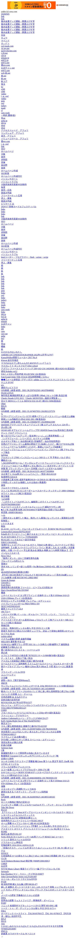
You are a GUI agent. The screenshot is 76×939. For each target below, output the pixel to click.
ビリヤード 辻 (7, 204)
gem (3, 101)
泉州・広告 (6, 190)
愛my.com (5, 65)
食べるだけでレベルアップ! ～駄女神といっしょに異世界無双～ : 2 (32, 436)
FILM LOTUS (7, 393)
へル (3, 515)
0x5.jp (3, 317)
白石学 (4, 866)
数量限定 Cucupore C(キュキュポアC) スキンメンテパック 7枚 (30, 756)
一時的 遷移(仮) (8, 115)
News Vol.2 (6, 556)
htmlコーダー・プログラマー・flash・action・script (24, 257)
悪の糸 (4, 653)
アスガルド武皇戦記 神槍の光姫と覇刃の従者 (22, 661)
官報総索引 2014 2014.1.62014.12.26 (17, 845)
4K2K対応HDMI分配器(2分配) (15, 572)
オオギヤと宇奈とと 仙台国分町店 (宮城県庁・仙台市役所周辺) (30, 441)
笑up (3, 118)
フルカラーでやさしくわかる (14, 488)
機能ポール (6, 460)
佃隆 (3, 786)
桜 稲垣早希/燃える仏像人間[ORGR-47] (19, 884)
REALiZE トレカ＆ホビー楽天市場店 (18, 540)
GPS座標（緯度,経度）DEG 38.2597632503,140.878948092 (27, 390)
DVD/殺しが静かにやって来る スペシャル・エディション (28, 740)
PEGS (3, 921)
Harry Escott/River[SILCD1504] (15, 590)
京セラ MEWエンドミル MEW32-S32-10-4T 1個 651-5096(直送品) (31, 401)
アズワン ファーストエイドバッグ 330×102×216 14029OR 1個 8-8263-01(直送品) (38, 368)
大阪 (3, 154)
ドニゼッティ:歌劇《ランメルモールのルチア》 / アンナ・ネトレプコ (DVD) (37, 805)
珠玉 (3, 84)
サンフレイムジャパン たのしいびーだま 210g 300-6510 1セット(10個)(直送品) (37, 686)
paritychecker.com (9, 51)
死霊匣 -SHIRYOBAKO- (12, 512)
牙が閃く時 (6, 427)
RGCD (4, 810)
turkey (3, 106)
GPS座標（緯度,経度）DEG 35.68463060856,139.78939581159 (29, 778)
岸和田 (4, 159)
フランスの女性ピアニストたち (15, 767)
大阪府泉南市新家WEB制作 (14, 184)
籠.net (3, 76)
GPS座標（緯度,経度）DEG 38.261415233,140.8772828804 (27, 471)
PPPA (3, 898)
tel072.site (5, 70)
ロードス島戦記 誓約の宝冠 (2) (15, 802)
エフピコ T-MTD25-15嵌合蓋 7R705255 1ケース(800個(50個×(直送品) (33, 655)
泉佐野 (4, 165)
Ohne (3, 404)
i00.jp (3, 123)
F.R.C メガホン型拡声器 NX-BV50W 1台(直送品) (23, 374)
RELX (4, 406)
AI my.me (5, 48)
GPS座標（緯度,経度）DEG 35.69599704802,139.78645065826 (29, 729)
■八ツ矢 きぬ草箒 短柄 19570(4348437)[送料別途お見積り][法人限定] (33, 510)
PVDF (3, 882)
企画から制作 (7, 758)
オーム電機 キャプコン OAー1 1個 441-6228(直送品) (25, 823)
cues (3, 331)
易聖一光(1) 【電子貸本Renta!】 (16, 680)
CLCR (4, 858)
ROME (4, 831)
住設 (3, 35)
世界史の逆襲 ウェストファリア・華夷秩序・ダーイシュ (27, 900)
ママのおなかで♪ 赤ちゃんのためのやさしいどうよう (26, 363)
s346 (3, 89)
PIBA (3, 911)
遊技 (3, 485)
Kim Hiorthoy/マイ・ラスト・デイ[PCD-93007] (22, 874)
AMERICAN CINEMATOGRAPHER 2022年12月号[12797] (27, 355)
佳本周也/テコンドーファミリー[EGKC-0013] (22, 821)
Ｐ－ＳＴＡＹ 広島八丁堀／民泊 (17, 658)
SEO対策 (5, 173)
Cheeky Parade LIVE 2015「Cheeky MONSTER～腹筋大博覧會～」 (31, 398)
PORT (3, 903)
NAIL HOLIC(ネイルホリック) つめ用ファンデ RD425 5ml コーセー (32, 837)
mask (3, 108)
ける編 (4, 677)
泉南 (3, 168)
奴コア (4, 81)
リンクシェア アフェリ (12, 133)
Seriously (5, 871)
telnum (4, 321)
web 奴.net (5, 73)
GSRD (4, 710)
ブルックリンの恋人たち (12, 561)
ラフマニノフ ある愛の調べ (14, 737)
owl (2, 103)
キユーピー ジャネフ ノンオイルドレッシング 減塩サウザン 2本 (31, 507)
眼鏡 (3, 408)
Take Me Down (7, 807)
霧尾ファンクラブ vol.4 (12, 609)
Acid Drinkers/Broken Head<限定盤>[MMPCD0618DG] (25, 861)
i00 (2, 329)
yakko (3, 94)
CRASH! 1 (5, 583)
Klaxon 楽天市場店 (9, 360)
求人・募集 (6, 198)
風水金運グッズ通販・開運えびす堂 (18, 21)
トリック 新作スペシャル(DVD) (16, 840)
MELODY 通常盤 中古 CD (13, 642)
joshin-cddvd (6, 636)
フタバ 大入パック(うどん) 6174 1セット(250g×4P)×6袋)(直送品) (30, 713)
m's (2, 385)
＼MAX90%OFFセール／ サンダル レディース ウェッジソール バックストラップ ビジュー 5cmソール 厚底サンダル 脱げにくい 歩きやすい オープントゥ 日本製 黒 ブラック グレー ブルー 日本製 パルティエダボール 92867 (38, 466)
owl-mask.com (7, 46)
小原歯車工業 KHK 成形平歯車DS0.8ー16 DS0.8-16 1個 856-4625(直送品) (34, 480)
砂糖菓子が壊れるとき (11, 647)
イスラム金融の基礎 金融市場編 (16, 639)
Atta (3, 924)
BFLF (3, 919)
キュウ (4, 38)
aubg (3, 336)
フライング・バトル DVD (13, 672)
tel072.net (5, 63)
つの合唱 (5, 499)
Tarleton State (7, 748)
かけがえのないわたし (11, 352)
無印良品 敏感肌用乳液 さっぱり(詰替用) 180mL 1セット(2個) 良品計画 (34, 395)
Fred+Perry (6, 585)
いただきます (7, 523)
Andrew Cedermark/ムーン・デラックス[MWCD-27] (24, 718)
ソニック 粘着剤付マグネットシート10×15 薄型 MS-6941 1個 (29, 905)
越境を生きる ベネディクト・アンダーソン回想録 (24, 792)
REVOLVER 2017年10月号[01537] (16, 702)
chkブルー (5, 612)
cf (2, 110)
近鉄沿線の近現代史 (10, 700)
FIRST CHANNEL (9, 542)
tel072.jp (4, 60)
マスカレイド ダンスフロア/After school (19, 366)
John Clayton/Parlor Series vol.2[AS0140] (19, 877)
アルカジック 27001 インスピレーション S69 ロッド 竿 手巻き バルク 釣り (35, 457)
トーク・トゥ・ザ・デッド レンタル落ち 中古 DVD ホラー (28, 908)
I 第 (2, 750)
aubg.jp (4, 121)
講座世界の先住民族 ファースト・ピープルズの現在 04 (27, 587)
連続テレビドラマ (9, 387)
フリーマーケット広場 (11, 195)
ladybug (4, 455)
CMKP (4, 863)
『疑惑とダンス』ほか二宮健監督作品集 (20, 558)
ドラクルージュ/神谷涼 (12, 842)
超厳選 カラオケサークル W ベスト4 (18, 934)
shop (3, 125)
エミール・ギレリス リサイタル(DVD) (19, 879)
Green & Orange (8, 580)
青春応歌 (5, 625)
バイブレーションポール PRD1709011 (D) (20, 604)
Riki (3, 794)
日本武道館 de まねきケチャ (14, 697)
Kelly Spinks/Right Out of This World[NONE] (20, 721)
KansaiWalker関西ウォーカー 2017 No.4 (19, 357)
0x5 (2, 338)
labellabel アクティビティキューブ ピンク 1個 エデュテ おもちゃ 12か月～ (35, 425)
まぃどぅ (5, 43)
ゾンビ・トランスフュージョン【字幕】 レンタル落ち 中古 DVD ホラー (35, 826)
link (2, 16)
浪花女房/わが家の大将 (12, 742)
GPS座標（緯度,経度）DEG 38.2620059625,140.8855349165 (28, 797)
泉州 (3, 157)
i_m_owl (5, 96)
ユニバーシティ (8, 675)
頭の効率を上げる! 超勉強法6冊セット (19, 818)
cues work (5, 113)
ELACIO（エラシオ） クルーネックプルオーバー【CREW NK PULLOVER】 (36, 529)
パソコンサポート (9, 179)
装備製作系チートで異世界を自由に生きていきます (25, 753)
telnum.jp (5, 58)
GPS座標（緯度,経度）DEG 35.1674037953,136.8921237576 (28, 411)
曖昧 (3, 346)
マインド (5, 41)
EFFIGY (4, 853)
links (3, 209)
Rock (3, 799)
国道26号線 (6, 193)
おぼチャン (6, 324)
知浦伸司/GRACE (9, 477)
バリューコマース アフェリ (14, 139)
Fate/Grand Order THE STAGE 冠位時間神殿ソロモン (25, 377)
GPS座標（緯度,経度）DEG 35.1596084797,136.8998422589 (28, 422)
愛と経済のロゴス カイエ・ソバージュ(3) (20, 650)
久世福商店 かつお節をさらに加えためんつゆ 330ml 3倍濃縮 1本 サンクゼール (37, 856)
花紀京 (4, 683)
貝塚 (3, 162)
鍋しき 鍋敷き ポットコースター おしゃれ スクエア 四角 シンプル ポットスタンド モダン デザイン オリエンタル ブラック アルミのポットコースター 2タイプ (38, 890)
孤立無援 (5, 496)
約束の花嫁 (6, 745)
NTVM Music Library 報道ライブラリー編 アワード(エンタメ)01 (30, 869)
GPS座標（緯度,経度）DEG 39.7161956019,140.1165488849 (28, 689)
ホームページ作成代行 (11, 176)
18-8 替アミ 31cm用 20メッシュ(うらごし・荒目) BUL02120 (28, 474)
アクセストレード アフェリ (14, 130)
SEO (3, 149)
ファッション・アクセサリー (15, 715)
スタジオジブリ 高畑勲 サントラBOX (18, 789)
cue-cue (4, 334)
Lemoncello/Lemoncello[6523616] (15, 532)
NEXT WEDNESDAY (10, 606)
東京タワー (6, 723)
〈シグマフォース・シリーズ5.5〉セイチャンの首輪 (25, 438)
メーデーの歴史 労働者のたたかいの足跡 (20, 895)
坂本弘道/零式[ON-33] (11, 834)
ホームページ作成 (9, 171)
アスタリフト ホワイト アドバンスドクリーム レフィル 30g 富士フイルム (35, 829)
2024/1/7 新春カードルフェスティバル (18, 206)
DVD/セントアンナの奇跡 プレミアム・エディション (26, 601)
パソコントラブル (9, 182)
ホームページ (7, 151)
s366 (3, 91)
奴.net (3, 78)
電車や (4, 564)
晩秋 (3, 526)
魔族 (3, 593)
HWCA (4, 931)
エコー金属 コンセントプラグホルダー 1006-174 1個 (25, 770)
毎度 (3, 187)
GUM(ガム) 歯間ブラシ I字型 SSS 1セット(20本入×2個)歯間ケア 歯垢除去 (35, 644)
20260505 (5, 14)
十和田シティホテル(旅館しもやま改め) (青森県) (23, 482)
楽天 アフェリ (8, 136)
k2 (2, 87)
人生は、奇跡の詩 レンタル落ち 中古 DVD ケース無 (25, 628)
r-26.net (4, 53)
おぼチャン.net (8, 68)
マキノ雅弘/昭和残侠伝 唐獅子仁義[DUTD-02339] (24, 726)
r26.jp (3, 55)
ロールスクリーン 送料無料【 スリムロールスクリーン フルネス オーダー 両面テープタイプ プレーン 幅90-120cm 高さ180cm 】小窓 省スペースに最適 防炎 (37, 666)
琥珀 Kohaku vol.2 (9, 371)
